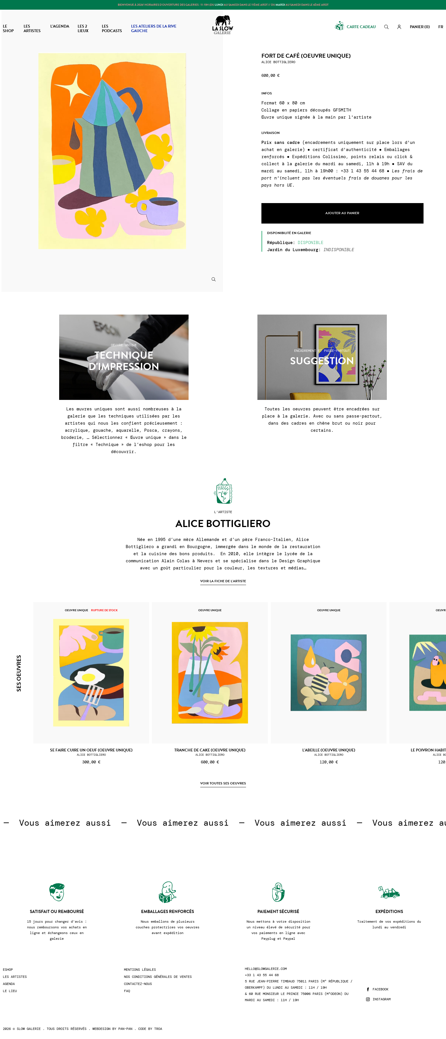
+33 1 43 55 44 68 (262, 975)
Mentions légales (140, 969)
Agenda (9, 984)
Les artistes (15, 977)
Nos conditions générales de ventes (158, 977)
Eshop (8, 969)
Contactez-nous (138, 984)
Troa (158, 1028)
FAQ (127, 991)
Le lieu (10, 991)
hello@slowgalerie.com (266, 969)
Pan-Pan (125, 1028)
